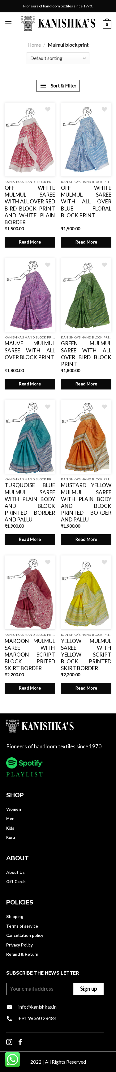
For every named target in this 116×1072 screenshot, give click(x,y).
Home (34, 45)
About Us (15, 872)
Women (13, 809)
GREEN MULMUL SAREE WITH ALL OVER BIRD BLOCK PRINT (86, 353)
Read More (30, 242)
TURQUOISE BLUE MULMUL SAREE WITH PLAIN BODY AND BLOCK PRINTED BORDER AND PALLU (30, 502)
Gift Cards (16, 882)
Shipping (14, 917)
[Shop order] (58, 58)
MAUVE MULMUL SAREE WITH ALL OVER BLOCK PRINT (30, 350)
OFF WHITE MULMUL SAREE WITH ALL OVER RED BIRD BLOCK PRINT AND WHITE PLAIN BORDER (30, 205)
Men (10, 819)
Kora (10, 837)
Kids (10, 828)
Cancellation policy (24, 935)
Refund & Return (22, 954)
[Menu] (8, 23)
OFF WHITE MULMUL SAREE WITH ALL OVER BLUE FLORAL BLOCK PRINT (86, 201)
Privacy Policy (19, 945)
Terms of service (22, 926)
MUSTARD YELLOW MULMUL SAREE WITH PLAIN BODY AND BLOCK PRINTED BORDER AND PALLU (86, 502)
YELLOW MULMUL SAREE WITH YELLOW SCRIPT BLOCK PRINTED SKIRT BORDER (86, 654)
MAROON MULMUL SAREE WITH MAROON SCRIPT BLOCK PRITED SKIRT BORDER (30, 654)
